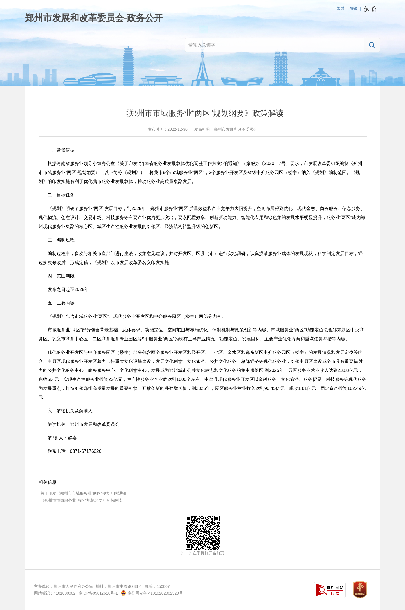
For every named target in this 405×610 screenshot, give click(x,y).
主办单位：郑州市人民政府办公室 (63, 586)
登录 (354, 8)
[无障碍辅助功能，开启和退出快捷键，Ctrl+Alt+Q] (370, 8)
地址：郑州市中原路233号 (119, 586)
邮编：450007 (157, 586)
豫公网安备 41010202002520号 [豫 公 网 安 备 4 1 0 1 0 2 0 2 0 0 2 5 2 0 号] (152, 593)
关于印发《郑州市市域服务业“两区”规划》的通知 (83, 493)
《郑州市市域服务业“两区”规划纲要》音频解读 (81, 500)
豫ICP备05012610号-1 (98, 593)
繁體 (341, 8)
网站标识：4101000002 (55, 593)
